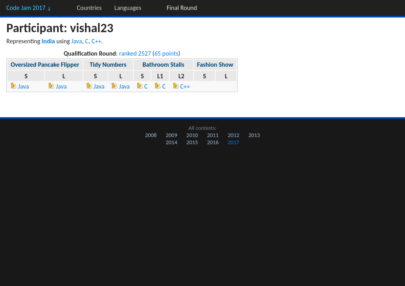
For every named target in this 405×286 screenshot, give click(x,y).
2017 (233, 142)
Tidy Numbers (108, 64)
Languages (127, 8)
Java (76, 41)
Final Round (182, 8)
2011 (213, 135)
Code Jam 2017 (29, 8)
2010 (192, 135)
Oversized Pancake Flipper (45, 64)
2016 (213, 142)
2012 (233, 135)
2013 (254, 135)
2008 (151, 135)
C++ (97, 41)
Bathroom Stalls (163, 64)
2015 (192, 142)
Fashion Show (215, 64)
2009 (171, 135)
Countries (89, 8)
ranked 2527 (135, 53)
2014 (171, 142)
